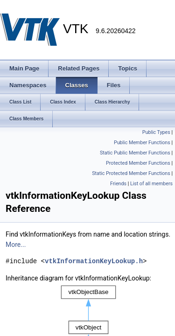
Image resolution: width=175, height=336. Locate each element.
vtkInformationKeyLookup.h (94, 261)
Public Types (156, 132)
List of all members (151, 184)
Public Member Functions (142, 143)
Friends (118, 184)
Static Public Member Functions (135, 153)
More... (16, 244)
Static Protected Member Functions (131, 173)
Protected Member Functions (138, 163)
